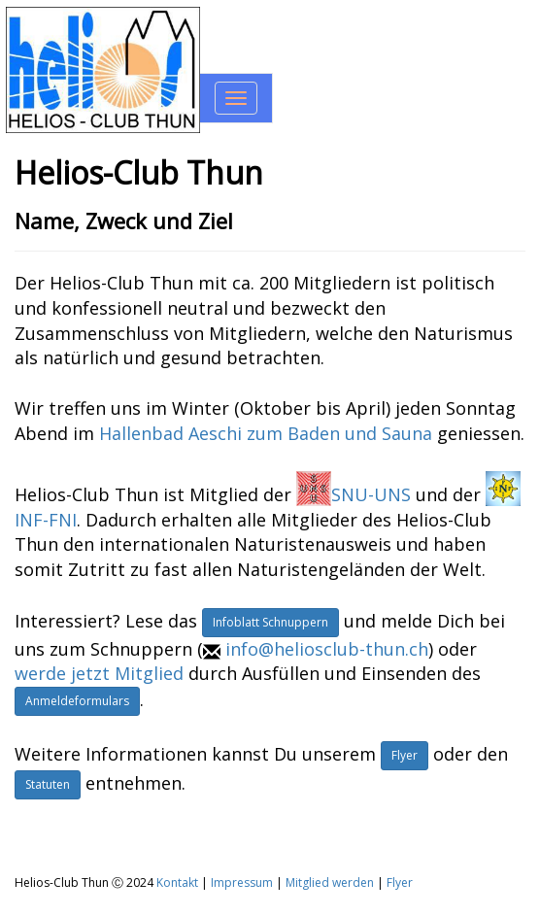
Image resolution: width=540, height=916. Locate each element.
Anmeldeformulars (77, 701)
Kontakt (177, 882)
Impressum (242, 882)
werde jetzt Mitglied (99, 673)
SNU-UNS (353, 494)
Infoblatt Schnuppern (270, 622)
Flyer (404, 755)
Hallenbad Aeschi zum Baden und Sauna (265, 433)
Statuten (47, 784)
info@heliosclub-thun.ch (326, 649)
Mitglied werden (330, 882)
